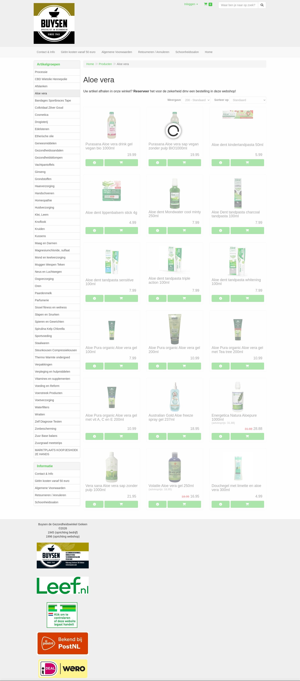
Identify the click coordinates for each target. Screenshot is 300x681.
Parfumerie (42, 300)
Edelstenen (42, 129)
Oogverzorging (44, 278)
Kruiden (40, 229)
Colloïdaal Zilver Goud (49, 107)
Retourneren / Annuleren (50, 495)
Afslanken (41, 86)
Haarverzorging (44, 186)
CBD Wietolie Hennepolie (51, 79)
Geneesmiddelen (46, 143)
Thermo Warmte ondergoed (52, 357)
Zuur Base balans (46, 435)
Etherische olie (44, 136)
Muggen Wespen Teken (50, 264)
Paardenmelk (43, 293)
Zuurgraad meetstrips (48, 443)
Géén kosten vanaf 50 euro (52, 480)
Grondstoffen (43, 179)
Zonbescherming (45, 428)
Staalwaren (42, 343)
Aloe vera (41, 93)
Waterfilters (42, 407)
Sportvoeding (43, 336)
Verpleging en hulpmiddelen (52, 371)
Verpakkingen (43, 364)
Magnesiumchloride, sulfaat (52, 250)
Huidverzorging (44, 207)
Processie (41, 72)
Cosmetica (41, 114)
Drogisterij (41, 122)
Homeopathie (43, 200)
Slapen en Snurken (47, 314)
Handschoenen (44, 193)
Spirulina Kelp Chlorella (50, 328)
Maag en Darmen (46, 243)
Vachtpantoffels (44, 164)
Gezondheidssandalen (49, 150)
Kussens (40, 236)
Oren (38, 286)
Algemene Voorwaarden (50, 488)
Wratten (40, 414)
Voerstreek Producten (48, 393)
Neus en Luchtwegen (48, 271)
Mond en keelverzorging (50, 257)
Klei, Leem (41, 214)
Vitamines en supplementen (52, 378)
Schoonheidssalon (46, 502)
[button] (191, 4)
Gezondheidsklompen (48, 157)
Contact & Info (44, 473)
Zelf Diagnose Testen (48, 421)
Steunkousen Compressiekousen (56, 350)
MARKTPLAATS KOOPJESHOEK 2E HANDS (56, 452)
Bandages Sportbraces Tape (53, 100)
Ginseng (40, 171)
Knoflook (40, 221)
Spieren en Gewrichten (49, 321)
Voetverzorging (44, 400)
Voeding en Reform (47, 385)
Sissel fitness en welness (51, 307)
